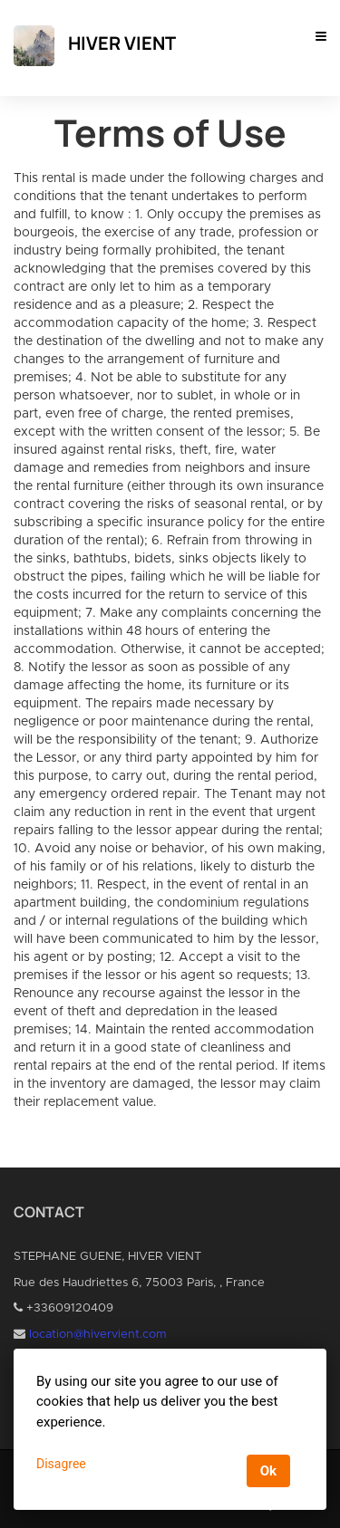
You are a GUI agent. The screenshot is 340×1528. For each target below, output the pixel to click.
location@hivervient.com (98, 1335)
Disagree (61, 1463)
